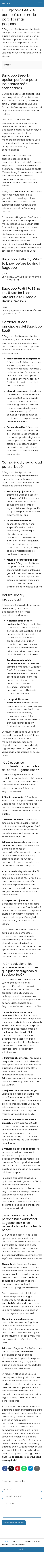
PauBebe (7, 3)
